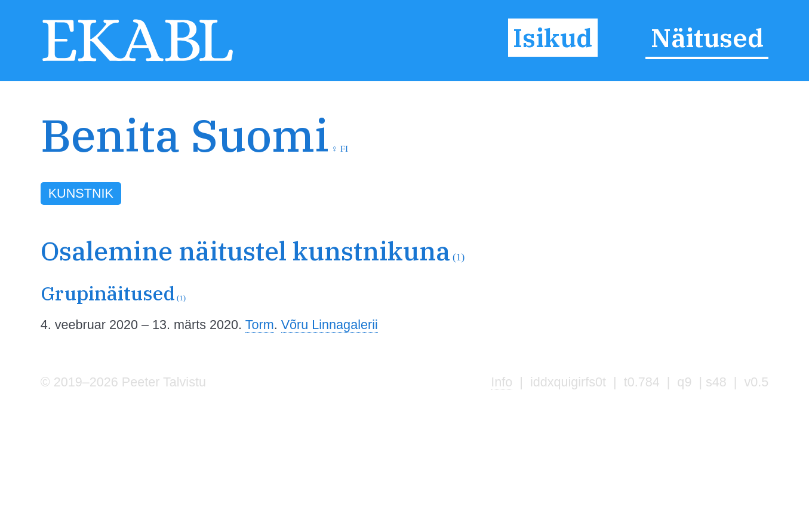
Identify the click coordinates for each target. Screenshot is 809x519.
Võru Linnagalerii (329, 324)
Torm (259, 324)
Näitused (707, 37)
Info (501, 381)
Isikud (552, 37)
